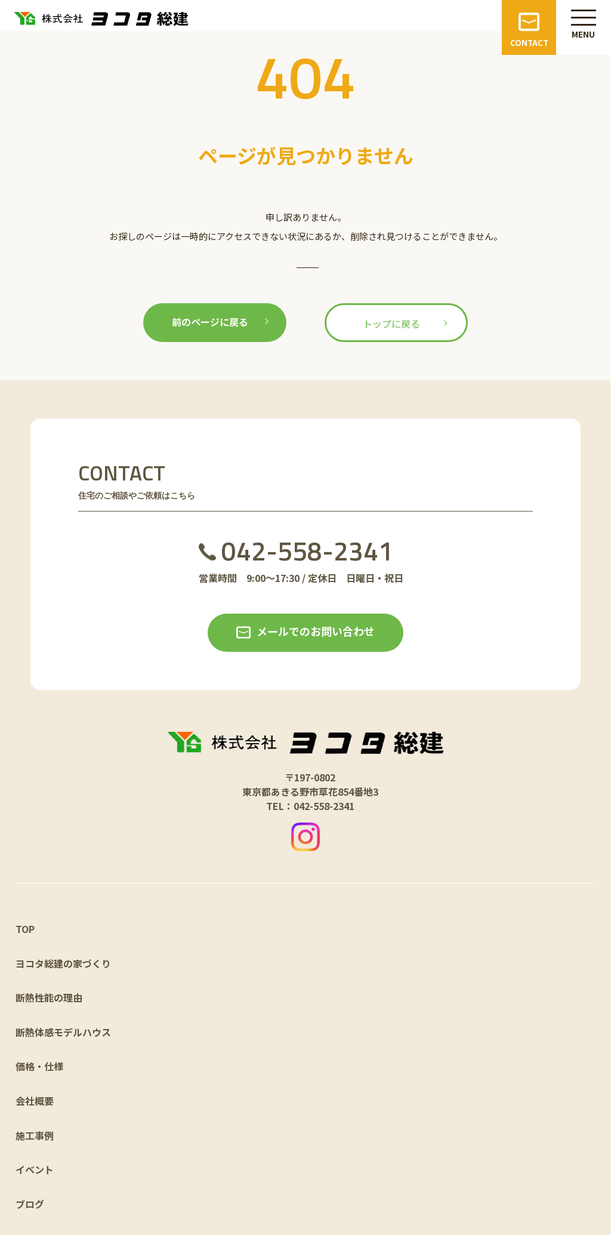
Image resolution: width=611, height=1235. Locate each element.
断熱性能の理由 (49, 997)
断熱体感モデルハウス (63, 1032)
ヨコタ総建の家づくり (63, 963)
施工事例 (35, 1135)
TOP (25, 929)
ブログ (30, 1204)
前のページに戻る (210, 322)
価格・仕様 (39, 1066)
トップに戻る (391, 323)
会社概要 (35, 1101)
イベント (35, 1169)
